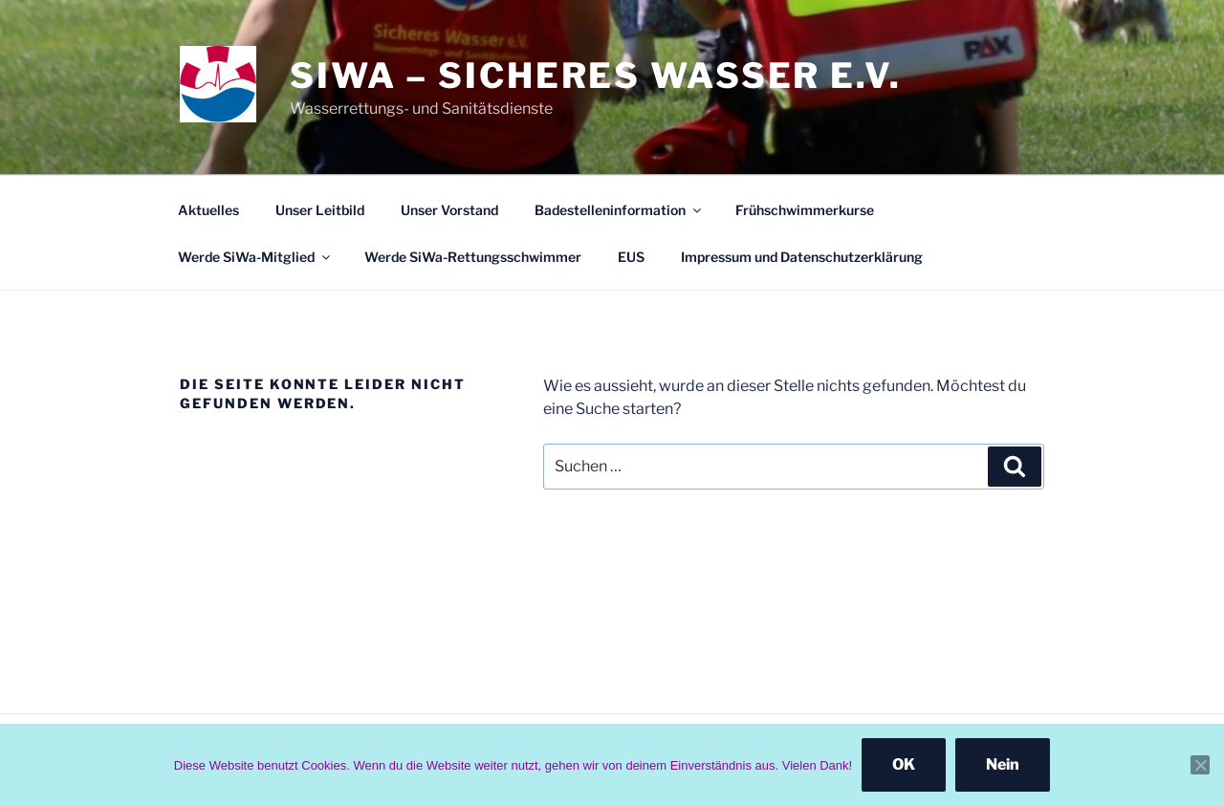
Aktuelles (208, 210)
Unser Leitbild (319, 210)
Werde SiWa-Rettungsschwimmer (472, 257)
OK (903, 764)
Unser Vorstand (449, 210)
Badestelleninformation (619, 210)
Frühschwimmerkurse (804, 210)
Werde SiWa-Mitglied (255, 257)
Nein (1002, 764)
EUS (631, 257)
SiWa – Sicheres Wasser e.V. (596, 75)
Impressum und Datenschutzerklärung (802, 257)
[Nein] (1200, 764)
